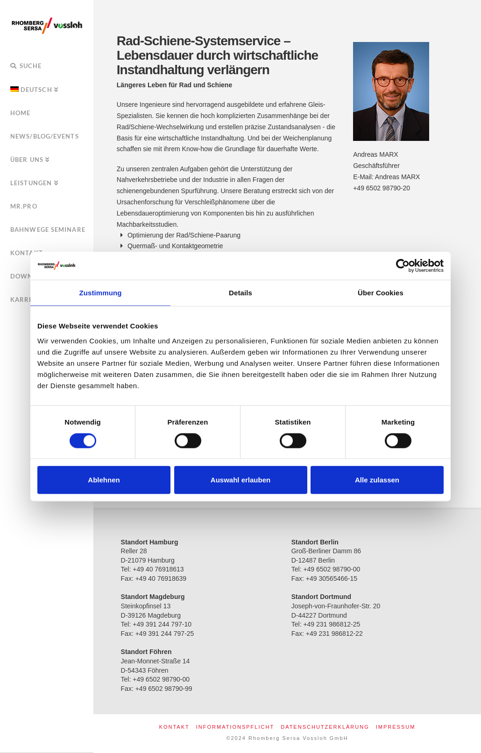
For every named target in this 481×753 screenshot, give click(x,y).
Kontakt (174, 727)
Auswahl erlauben (240, 480)
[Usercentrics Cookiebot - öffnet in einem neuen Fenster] (403, 266)
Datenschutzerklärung (325, 727)
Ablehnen (104, 480)
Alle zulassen (377, 480)
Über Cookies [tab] (380, 293)
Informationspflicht (235, 727)
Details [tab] (240, 293)
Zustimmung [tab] (100, 293)
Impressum (396, 727)
